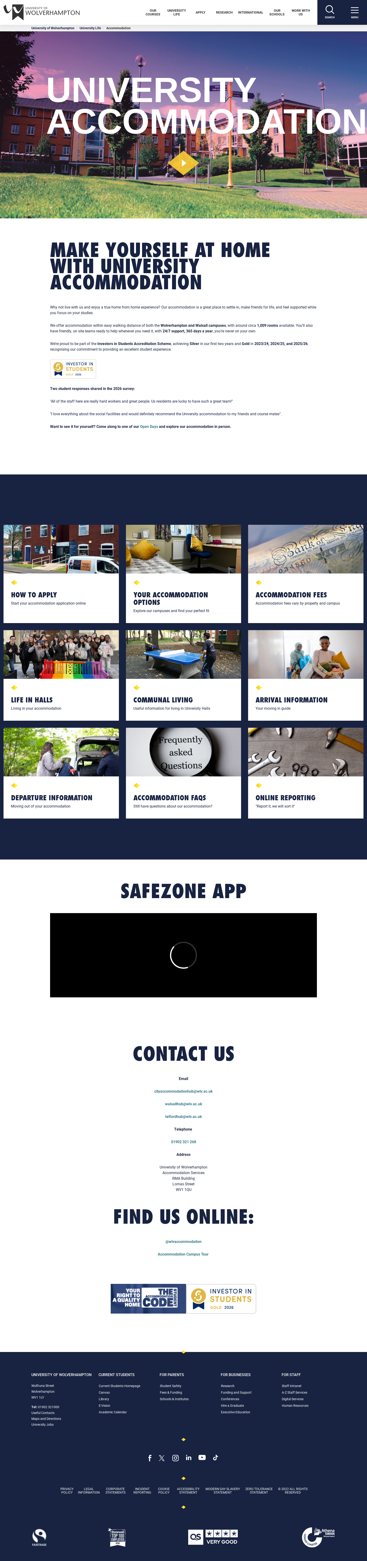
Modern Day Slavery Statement (223, 1491)
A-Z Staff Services (294, 1392)
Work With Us (301, 12)
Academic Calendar (113, 1412)
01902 (177, 1141)
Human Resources (295, 1405)
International (250, 12)
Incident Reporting (142, 1491)
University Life (176, 12)
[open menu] (354, 12)
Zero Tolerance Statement (259, 1491)
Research (224, 12)
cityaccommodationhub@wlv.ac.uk (183, 1091)
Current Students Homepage (119, 1386)
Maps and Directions (46, 1418)
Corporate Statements (115, 1491)
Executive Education (235, 1412)
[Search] (329, 12)
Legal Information (89, 1491)
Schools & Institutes (174, 1399)
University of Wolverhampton (52, 28)
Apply (201, 12)
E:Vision (104, 1405)
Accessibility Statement (188, 1491)
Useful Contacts (43, 1412)
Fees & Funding (171, 1392)
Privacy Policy (66, 1491)
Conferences (230, 1399)
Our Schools (277, 12)
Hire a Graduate (232, 1405)
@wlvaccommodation (183, 1241)
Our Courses (153, 12)
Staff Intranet (291, 1386)
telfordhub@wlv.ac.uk (183, 1116)
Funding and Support (236, 1392)
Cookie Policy (164, 1491)
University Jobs (42, 1424)
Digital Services (293, 1399)
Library (104, 1399)
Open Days (149, 426)
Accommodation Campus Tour (183, 1254)
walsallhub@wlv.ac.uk (183, 1103)
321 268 (189, 1141)
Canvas (104, 1392)
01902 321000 (48, 1407)
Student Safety (170, 1386)
